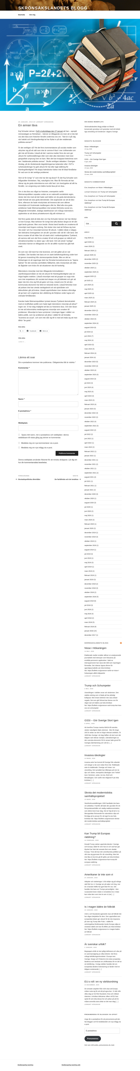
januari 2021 (89, 490)
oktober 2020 (89, 498)
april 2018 (88, 618)
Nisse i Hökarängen (91, 147)
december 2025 (90, 259)
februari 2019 (89, 575)
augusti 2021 (89, 477)
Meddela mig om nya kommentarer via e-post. (39, 443)
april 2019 (88, 567)
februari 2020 (89, 524)
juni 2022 (88, 438)
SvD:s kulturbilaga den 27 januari (49, 131)
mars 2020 (88, 520)
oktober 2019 (89, 541)
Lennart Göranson (44, 122)
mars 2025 (88, 298)
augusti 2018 (89, 601)
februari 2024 (89, 353)
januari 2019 (89, 579)
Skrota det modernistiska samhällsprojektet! (100, 172)
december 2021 (90, 460)
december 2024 (90, 310)
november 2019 (90, 537)
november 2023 (90, 366)
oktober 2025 (89, 268)
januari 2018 (89, 631)
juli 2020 (87, 507)
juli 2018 (87, 605)
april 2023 (88, 396)
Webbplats (23, 423)
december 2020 (90, 494)
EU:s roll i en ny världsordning (101, 981)
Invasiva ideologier (91, 166)
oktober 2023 (89, 370)
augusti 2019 (89, 550)
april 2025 (88, 293)
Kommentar (24, 368)
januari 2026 (89, 255)
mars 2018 (88, 622)
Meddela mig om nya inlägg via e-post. (36, 448)
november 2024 (90, 315)
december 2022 (90, 413)
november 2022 (90, 417)
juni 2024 (88, 336)
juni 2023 (88, 387)
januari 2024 (89, 357)
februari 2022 (89, 451)
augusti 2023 (89, 379)
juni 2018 (88, 609)
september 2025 (90, 272)
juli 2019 (87, 554)
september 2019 (90, 545)
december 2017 (90, 635)
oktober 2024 (89, 319)
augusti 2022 (89, 430)
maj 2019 (88, 562)
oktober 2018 (89, 592)
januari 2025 (89, 306)
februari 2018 (89, 627)
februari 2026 (89, 250)
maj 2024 (88, 340)
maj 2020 (88, 515)
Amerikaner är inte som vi (99, 874)
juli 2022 (87, 434)
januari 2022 (89, 456)
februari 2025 (89, 302)
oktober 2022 (89, 421)
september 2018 (90, 597)
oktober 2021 (89, 468)
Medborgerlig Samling (25, 1065)
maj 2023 (88, 391)
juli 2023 (87, 383)
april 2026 (88, 242)
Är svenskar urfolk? (95, 944)
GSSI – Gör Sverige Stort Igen (95, 159)
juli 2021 (87, 481)
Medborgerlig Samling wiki (71, 1065)
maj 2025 (88, 289)
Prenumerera (92, 1039)
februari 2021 (89, 486)
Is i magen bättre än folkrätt (100, 906)
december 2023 (90, 362)
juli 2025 (87, 280)
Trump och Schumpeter (93, 153)
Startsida (21, 15)
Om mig (32, 15)
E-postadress (24, 411)
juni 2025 (88, 285)
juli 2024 (87, 332)
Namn (21, 399)
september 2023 (90, 374)
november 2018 (90, 588)
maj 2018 (88, 614)
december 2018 (90, 584)
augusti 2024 (89, 327)
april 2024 (88, 345)
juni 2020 (88, 511)
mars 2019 (88, 571)
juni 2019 (88, 558)
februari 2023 (89, 404)
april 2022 (88, 443)
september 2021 (90, 473)
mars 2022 (88, 447)
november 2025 (90, 263)
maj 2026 (88, 238)
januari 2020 (89, 528)
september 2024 (90, 323)
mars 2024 (88, 349)
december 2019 (90, 533)
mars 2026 (88, 246)
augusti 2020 (89, 503)
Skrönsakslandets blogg (53, 8)
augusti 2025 (89, 276)
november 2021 (90, 464)
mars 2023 (88, 400)
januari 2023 (89, 409)
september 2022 (90, 426)
